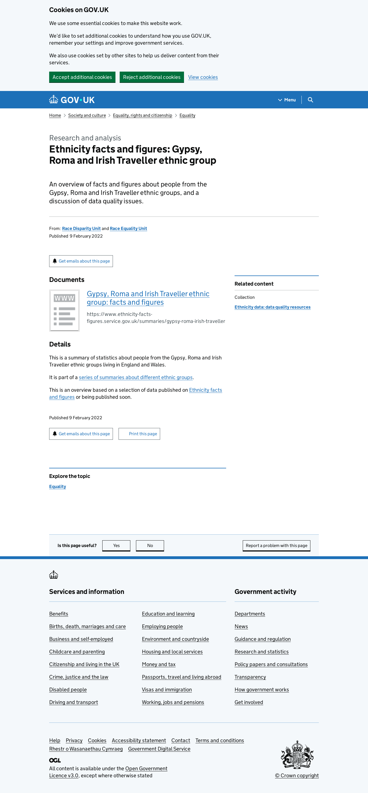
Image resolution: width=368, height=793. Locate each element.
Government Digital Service (159, 749)
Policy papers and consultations (271, 664)
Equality (187, 115)
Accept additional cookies (82, 77)
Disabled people (68, 689)
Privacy (74, 740)
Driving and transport (73, 702)
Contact (180, 740)
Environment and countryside (175, 639)
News (241, 626)
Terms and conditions (220, 740)
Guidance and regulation (263, 639)
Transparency (250, 677)
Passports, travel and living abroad (181, 677)
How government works (262, 689)
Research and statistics (262, 651)
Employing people (162, 626)
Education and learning (168, 613)
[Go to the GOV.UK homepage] (72, 100)
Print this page (143, 433)
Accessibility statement (139, 740)
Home (55, 115)
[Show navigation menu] (287, 99)
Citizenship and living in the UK (84, 664)
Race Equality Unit (128, 228)
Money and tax (159, 664)
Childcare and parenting (77, 651)
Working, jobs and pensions (173, 702)
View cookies (203, 77)
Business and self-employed (81, 639)
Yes (122, 545)
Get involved (249, 702)
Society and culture (87, 115)
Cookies (97, 740)
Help (54, 740)
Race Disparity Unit (81, 228)
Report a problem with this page (276, 545)
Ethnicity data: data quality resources (273, 307)
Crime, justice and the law (78, 677)
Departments (250, 613)
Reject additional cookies (152, 77)
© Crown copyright (297, 775)
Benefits (58, 613)
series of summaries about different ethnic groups (136, 377)
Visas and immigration (167, 689)
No (155, 545)
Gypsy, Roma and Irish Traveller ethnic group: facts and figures (148, 298)
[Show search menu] (310, 99)
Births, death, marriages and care (87, 626)
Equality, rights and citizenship (142, 115)
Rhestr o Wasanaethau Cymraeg (86, 749)
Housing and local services (172, 651)
